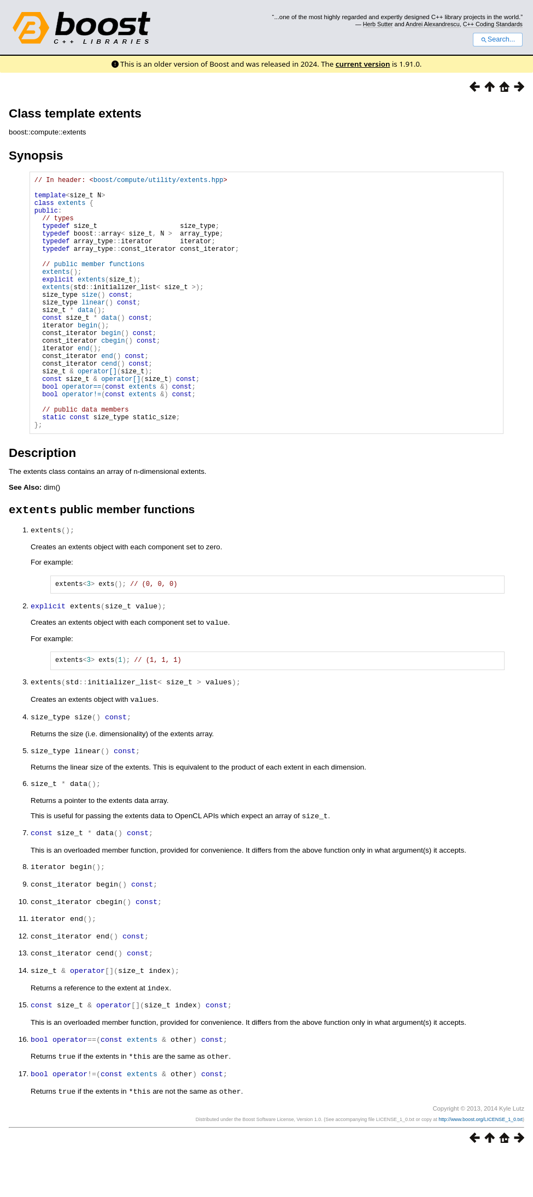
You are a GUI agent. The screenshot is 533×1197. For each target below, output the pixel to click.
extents (71, 209)
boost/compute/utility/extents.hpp (158, 181)
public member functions (99, 283)
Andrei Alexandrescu (433, 24)
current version (363, 64)
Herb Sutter (378, 24)
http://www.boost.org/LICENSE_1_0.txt (480, 1162)
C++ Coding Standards (493, 24)
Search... (498, 39)
